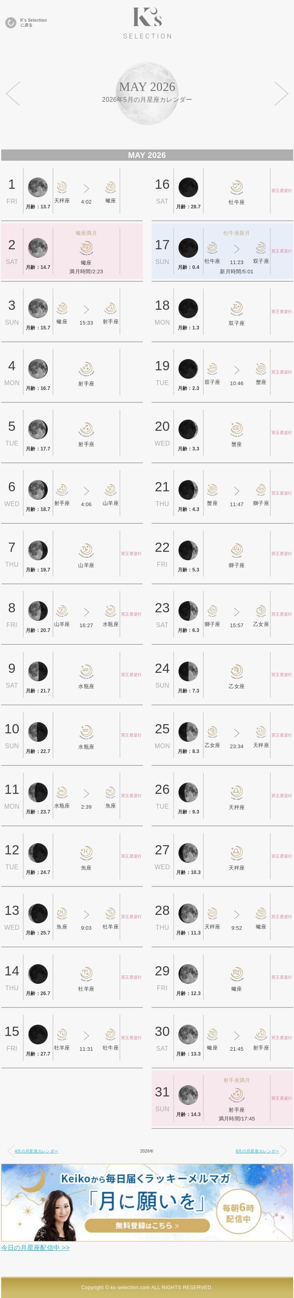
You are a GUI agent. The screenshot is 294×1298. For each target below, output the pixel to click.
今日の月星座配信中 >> (35, 1247)
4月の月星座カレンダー (33, 1151)
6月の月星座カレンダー (261, 1151)
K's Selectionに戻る (26, 22)
